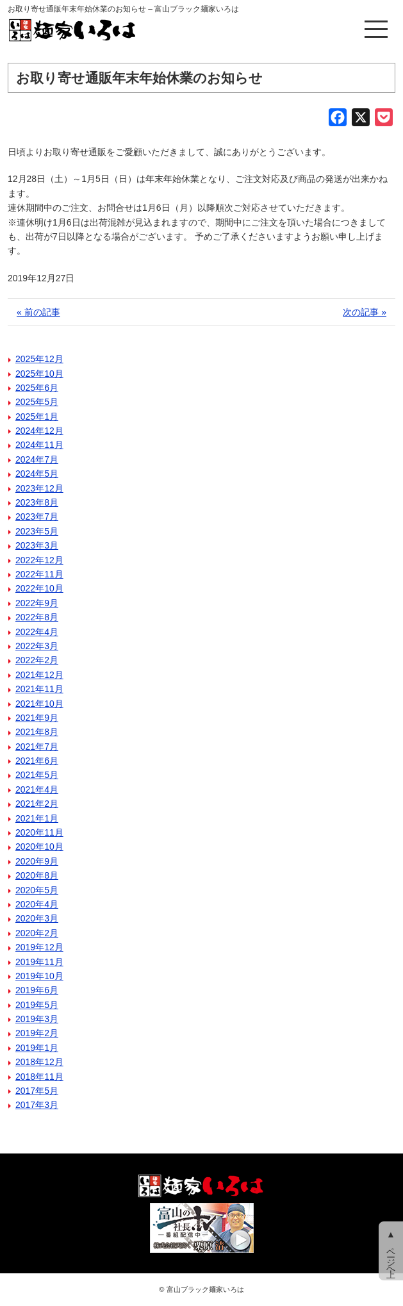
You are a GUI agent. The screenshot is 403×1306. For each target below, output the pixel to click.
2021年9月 (36, 718)
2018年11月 (39, 1076)
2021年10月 (39, 703)
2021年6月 (36, 761)
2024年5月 (36, 473)
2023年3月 (36, 545)
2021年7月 (36, 746)
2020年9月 (36, 861)
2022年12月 (39, 560)
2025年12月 (39, 359)
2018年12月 (39, 1062)
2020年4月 (36, 904)
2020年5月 (36, 890)
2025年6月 (36, 388)
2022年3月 (36, 646)
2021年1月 (36, 818)
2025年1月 (36, 416)
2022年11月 (39, 574)
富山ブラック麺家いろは (205, 1289)
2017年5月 (36, 1091)
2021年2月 (36, 803)
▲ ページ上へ (391, 1251)
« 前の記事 (38, 312)
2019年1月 (36, 1048)
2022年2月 (36, 660)
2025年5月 (36, 402)
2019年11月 (39, 962)
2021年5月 (36, 775)
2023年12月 (39, 488)
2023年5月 (36, 531)
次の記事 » (364, 312)
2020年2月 (36, 933)
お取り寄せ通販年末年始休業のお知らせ (139, 77)
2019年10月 (39, 976)
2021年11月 (39, 689)
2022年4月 (36, 632)
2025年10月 (39, 373)
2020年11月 (39, 832)
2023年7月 (36, 516)
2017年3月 (36, 1105)
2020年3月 (36, 918)
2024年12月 (39, 431)
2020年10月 (39, 846)
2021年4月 (36, 789)
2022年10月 (39, 588)
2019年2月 (36, 1033)
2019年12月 (39, 947)
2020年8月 (36, 875)
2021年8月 (36, 732)
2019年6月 (36, 990)
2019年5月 (36, 1005)
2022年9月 (36, 603)
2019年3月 (36, 1019)
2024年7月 (36, 459)
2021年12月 (39, 675)
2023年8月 (36, 502)
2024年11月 (39, 445)
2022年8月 (36, 617)
